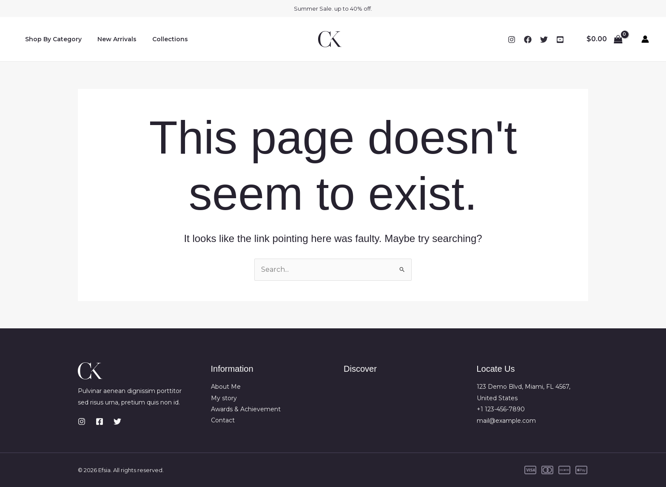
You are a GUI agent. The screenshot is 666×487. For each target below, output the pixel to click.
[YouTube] (560, 39)
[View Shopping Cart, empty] (604, 39)
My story (224, 398)
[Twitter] (544, 39)
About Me (226, 387)
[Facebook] (528, 39)
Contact (223, 420)
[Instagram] (511, 39)
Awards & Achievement (246, 409)
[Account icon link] (645, 39)
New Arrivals (111, 39)
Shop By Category (51, 39)
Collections (160, 39)
